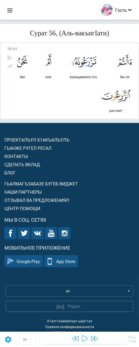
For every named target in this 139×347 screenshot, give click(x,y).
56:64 (12, 48)
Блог (10, 173)
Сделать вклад (22, 164)
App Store (61, 261)
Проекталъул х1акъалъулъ (36, 140)
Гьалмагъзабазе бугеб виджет (41, 184)
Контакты (16, 156)
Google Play (23, 261)
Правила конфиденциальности (69, 327)
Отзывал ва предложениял (36, 200)
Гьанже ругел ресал (27, 148)
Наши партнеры (23, 192)
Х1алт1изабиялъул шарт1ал (69, 321)
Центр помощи (22, 208)
